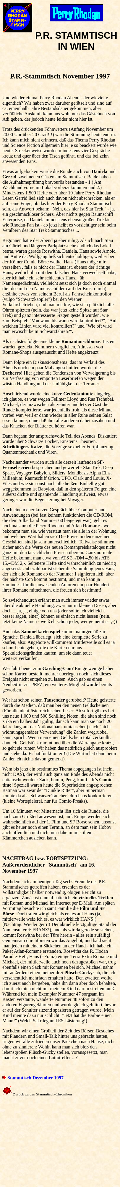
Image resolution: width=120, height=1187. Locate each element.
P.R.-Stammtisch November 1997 (60, 76)
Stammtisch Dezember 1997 (35, 1077)
